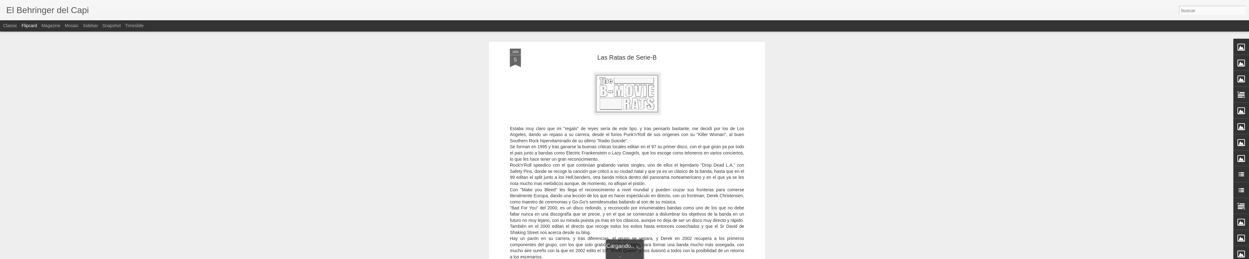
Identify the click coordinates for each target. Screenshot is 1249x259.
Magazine (51, 25)
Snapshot (111, 25)
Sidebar (90, 25)
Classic (10, 25)
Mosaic (71, 25)
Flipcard (29, 25)
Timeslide (134, 25)
